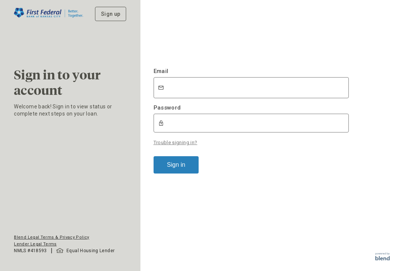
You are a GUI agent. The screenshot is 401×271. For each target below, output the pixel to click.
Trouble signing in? (175, 142)
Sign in (176, 164)
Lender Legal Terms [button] (35, 244)
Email (161, 71)
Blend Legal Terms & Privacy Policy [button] (51, 237)
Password (167, 107)
